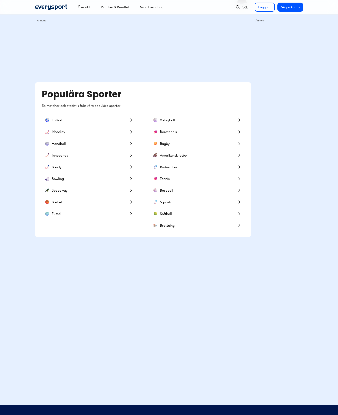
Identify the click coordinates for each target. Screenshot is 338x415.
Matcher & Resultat (114, 7)
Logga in (264, 7)
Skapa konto (290, 7)
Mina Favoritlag (151, 7)
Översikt (84, 7)
